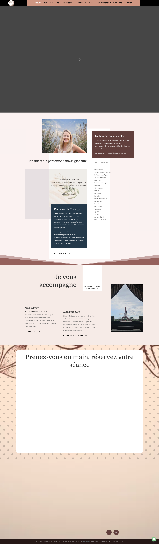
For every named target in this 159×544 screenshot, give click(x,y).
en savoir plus (62, 253)
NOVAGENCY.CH (86, 541)
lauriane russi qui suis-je (92, 287)
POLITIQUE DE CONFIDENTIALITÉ (101, 541)
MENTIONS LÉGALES (117, 541)
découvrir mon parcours (76, 336)
